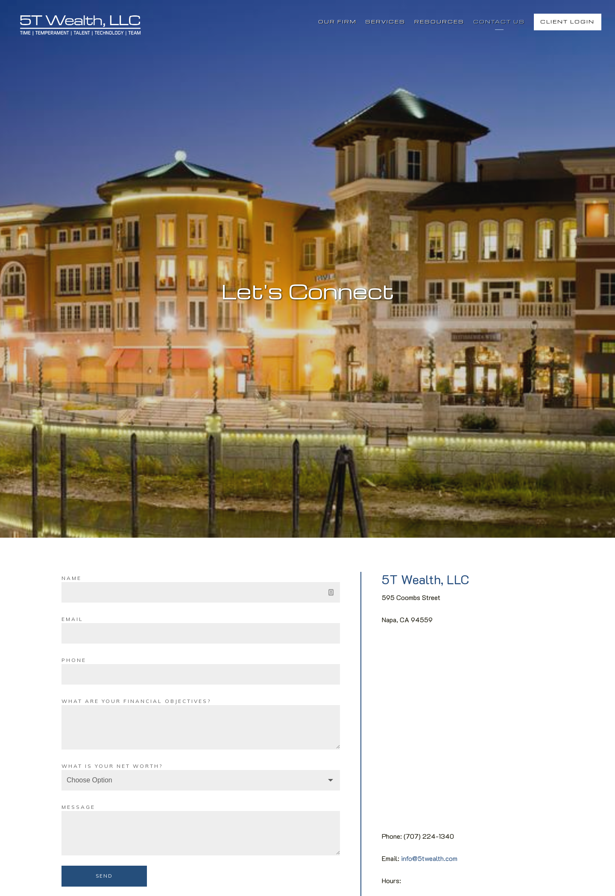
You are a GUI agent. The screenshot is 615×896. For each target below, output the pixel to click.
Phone (74, 660)
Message (78, 807)
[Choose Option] (201, 780)
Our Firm (337, 21)
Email (72, 619)
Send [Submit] (104, 876)
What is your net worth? (112, 766)
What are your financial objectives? (136, 701)
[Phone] (201, 674)
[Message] (201, 833)
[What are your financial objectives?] (201, 727)
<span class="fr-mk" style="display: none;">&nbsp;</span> (468, 732)
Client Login (567, 21)
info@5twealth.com (429, 858)
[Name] (201, 592)
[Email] (201, 633)
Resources (439, 21)
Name (72, 578)
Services (385, 21)
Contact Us (499, 21)
